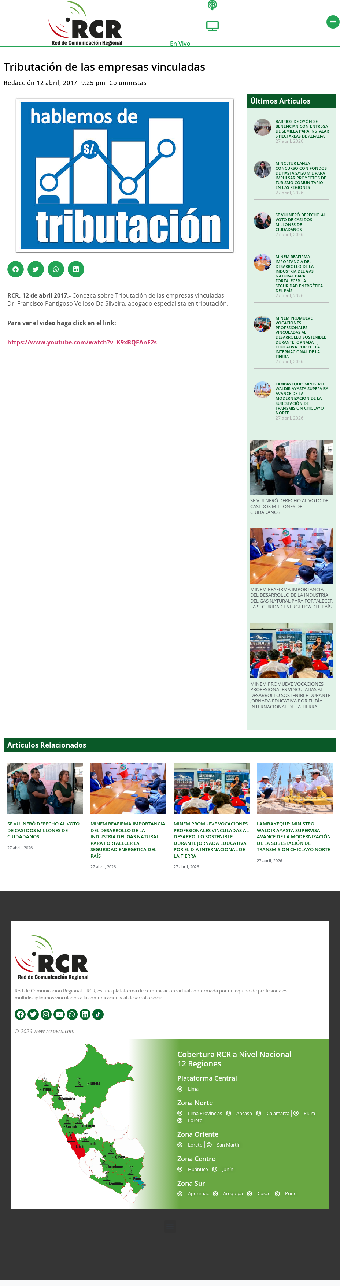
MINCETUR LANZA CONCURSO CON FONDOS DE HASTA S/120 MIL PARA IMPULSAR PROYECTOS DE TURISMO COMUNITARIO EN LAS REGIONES (301, 181)
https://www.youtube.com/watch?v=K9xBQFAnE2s (82, 348)
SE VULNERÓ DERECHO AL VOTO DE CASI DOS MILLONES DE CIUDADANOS (301, 228)
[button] (15, 275)
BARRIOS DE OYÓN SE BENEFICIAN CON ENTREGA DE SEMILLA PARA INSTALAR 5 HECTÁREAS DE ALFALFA (302, 134)
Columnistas (128, 89)
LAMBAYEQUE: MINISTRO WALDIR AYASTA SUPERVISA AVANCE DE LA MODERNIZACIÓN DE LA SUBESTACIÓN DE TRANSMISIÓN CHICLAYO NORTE (302, 404)
